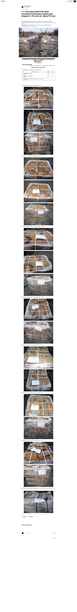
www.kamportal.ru (33, 26)
